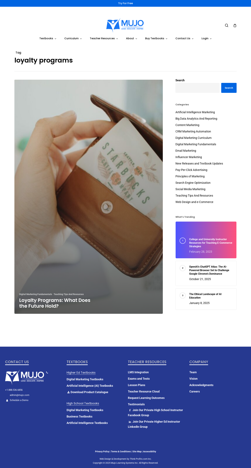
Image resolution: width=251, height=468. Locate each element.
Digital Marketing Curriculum (193, 137)
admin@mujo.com (19, 387)
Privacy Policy (102, 444)
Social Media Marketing (190, 189)
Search (180, 80)
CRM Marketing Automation (193, 131)
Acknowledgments (201, 377)
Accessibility (149, 444)
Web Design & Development (113, 451)
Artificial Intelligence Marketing (195, 112)
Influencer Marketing (188, 157)
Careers (194, 384)
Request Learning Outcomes (146, 390)
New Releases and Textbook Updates (199, 163)
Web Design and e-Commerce (194, 202)
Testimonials (136, 397)
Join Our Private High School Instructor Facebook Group (155, 405)
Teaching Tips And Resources (69, 294)
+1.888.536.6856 (14, 382)
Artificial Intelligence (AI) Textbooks (90, 378)
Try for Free (125, 3)
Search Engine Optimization (193, 182)
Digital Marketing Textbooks (85, 372)
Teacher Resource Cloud (144, 384)
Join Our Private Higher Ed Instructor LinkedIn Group (154, 417)
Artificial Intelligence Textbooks (87, 415)
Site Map (137, 444)
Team (193, 365)
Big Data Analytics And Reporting (196, 118)
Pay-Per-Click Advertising (191, 170)
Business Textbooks (79, 409)
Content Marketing (187, 125)
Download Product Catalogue (87, 385)
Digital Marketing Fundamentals (35, 294)
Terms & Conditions (121, 444)
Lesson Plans (136, 377)
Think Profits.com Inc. (141, 451)
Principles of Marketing (190, 176)
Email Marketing (185, 150)
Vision (193, 371)
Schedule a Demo (16, 393)
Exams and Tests (139, 371)
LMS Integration (138, 365)
